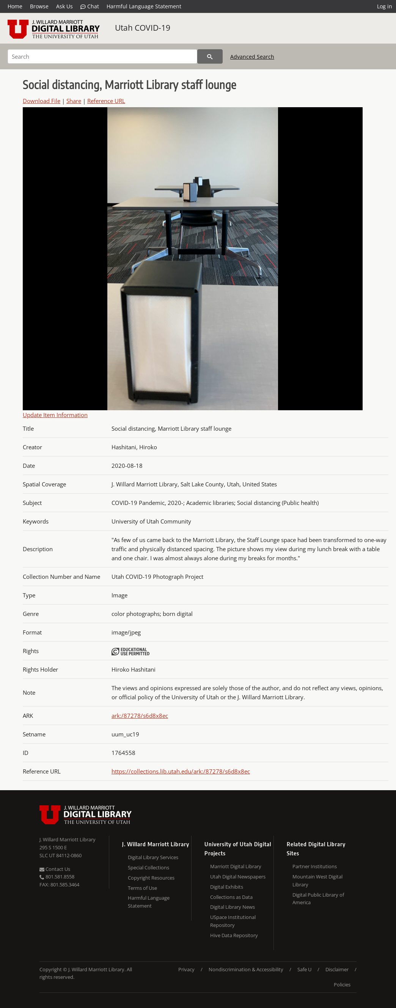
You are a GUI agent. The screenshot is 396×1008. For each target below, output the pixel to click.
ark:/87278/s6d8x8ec (140, 715)
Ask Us (64, 6)
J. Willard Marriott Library (67, 839)
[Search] (102, 56)
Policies (342, 984)
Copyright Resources (151, 877)
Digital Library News (232, 906)
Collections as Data (231, 897)
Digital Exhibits (226, 886)
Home (15, 6)
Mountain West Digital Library (317, 880)
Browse (39, 6)
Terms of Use (142, 888)
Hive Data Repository (234, 935)
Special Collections (148, 867)
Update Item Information (55, 415)
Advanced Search (252, 56)
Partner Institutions (314, 866)
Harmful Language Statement (144, 6)
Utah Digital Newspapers (238, 876)
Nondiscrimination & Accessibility (246, 969)
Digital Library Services (153, 857)
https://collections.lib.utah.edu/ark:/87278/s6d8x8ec (181, 771)
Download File (41, 101)
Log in (384, 6)
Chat (89, 6)
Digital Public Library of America (318, 898)
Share (73, 101)
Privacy (186, 969)
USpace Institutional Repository (233, 921)
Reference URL (106, 101)
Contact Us (54, 869)
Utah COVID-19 (142, 27)
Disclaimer (337, 969)
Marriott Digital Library (235, 866)
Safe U (304, 969)
